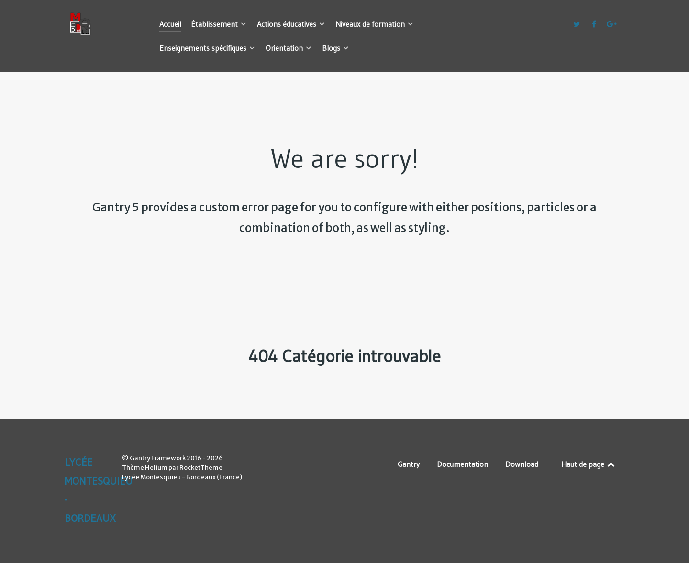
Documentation (462, 464)
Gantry (409, 464)
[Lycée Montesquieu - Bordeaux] (100, 24)
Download (521, 464)
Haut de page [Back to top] (588, 464)
